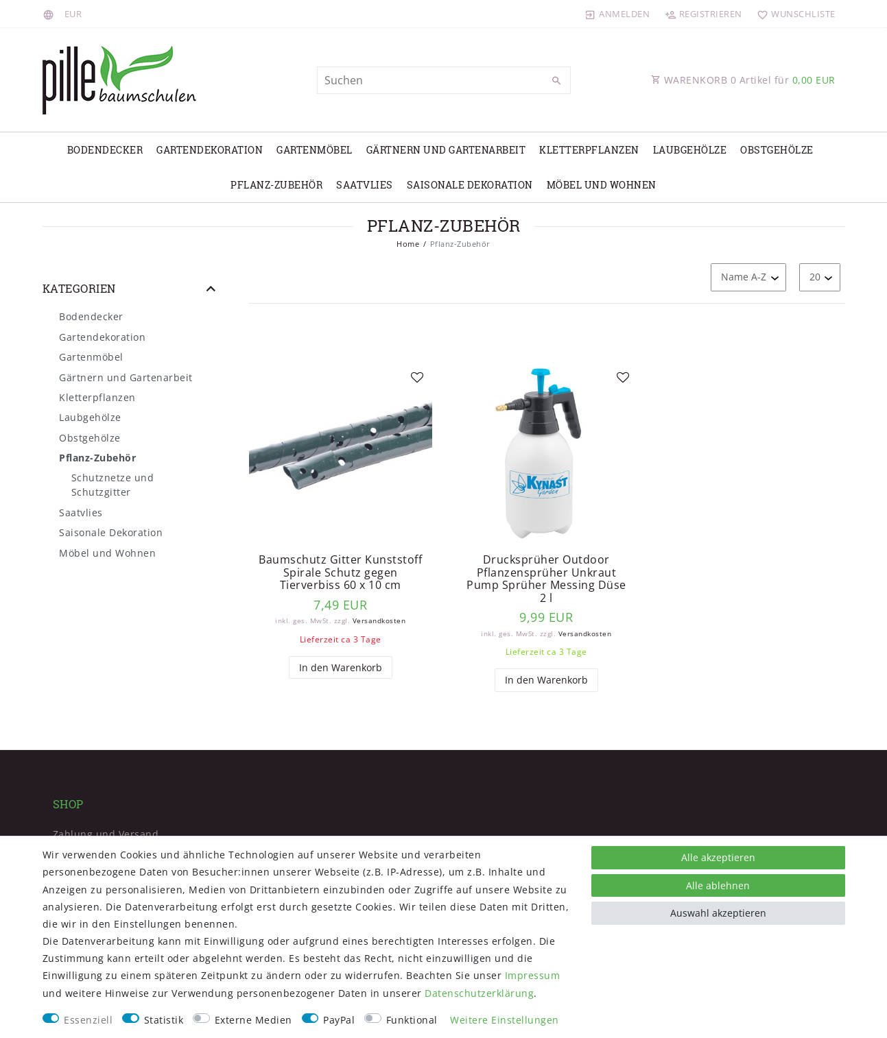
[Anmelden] (617, 13)
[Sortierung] (748, 277)
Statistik (164, 1019)
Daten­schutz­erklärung (479, 993)
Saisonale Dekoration (470, 184)
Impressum (532, 975)
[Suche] (557, 81)
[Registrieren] (703, 13)
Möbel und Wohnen (602, 184)
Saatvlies (364, 184)
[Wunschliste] (793, 13)
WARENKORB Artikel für (743, 79)
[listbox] (341, 454)
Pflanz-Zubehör (276, 184)
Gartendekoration (209, 149)
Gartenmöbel (314, 149)
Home (408, 244)
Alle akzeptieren (718, 857)
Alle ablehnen (718, 885)
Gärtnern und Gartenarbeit (446, 149)
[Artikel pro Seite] (819, 277)
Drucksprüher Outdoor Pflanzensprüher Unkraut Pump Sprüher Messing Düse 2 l (546, 578)
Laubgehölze (690, 149)
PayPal (339, 1019)
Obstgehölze (777, 149)
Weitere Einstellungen (504, 1019)
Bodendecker (105, 149)
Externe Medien (253, 1019)
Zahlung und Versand (106, 834)
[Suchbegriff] (444, 80)
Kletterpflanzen (589, 149)
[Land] (50, 13)
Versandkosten (379, 620)
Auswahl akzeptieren (718, 912)
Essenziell (88, 1019)
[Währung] (73, 13)
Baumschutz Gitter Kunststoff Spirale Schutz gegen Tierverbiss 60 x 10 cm (340, 572)
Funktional (412, 1019)
